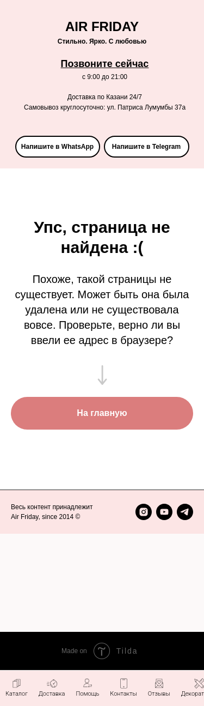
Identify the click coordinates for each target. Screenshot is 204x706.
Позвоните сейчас (105, 63)
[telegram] (185, 512)
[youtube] (164, 512)
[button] (87, 687)
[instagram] (143, 512)
